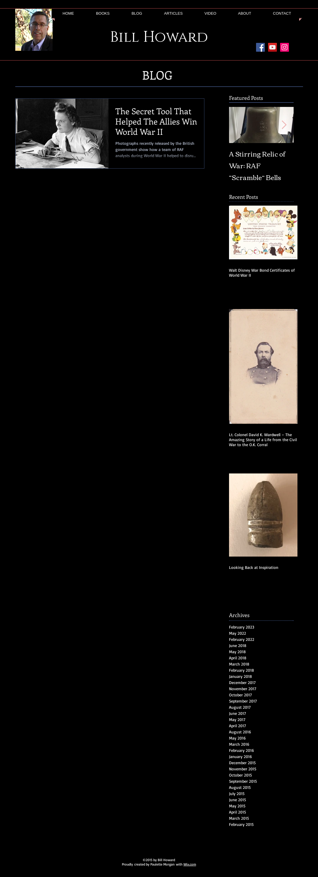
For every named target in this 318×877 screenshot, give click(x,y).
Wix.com (190, 864)
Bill (124, 37)
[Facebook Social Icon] (260, 47)
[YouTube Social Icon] (272, 47)
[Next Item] (284, 125)
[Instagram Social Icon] (284, 47)
